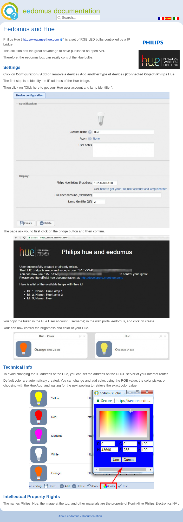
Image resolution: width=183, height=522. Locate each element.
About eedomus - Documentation (80, 516)
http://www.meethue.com (41, 39)
